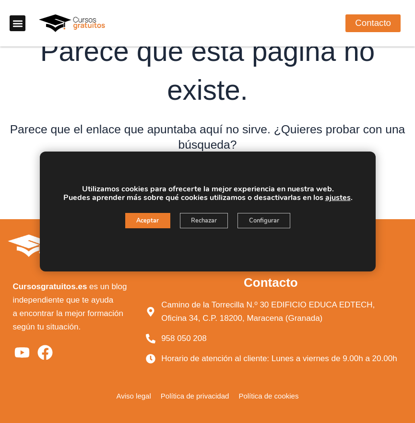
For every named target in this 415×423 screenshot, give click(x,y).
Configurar (272, 221)
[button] (17, 25)
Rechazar (203, 221)
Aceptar (139, 221)
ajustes (337, 197)
